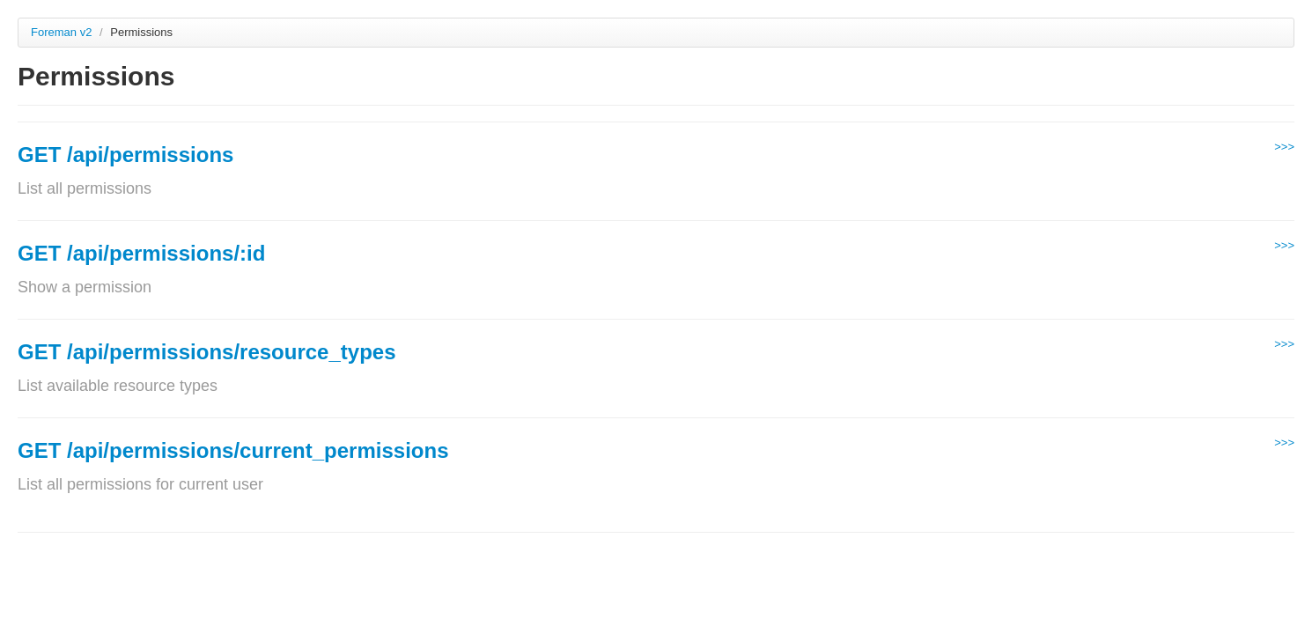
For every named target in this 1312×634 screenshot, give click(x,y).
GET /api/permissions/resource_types (207, 352)
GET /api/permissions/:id (141, 253)
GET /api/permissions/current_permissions (233, 450)
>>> (1284, 146)
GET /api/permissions (125, 154)
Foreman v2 (61, 32)
